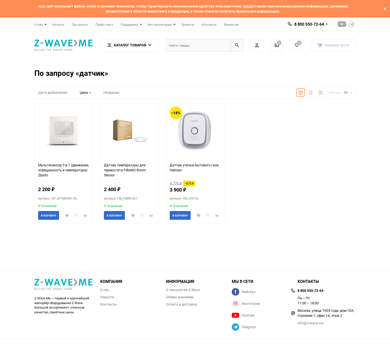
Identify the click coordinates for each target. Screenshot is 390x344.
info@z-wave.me (310, 323)
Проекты (187, 24)
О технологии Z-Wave (183, 290)
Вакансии (231, 24)
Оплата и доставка (181, 304)
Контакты (209, 24)
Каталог (58, 24)
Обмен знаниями (180, 297)
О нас (104, 290)
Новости (107, 297)
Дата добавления (52, 92)
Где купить (80, 24)
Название (111, 92)
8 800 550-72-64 (309, 24)
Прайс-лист (104, 24)
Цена (85, 92)
